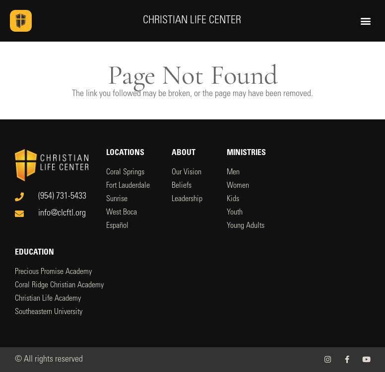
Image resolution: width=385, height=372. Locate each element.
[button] (366, 21)
